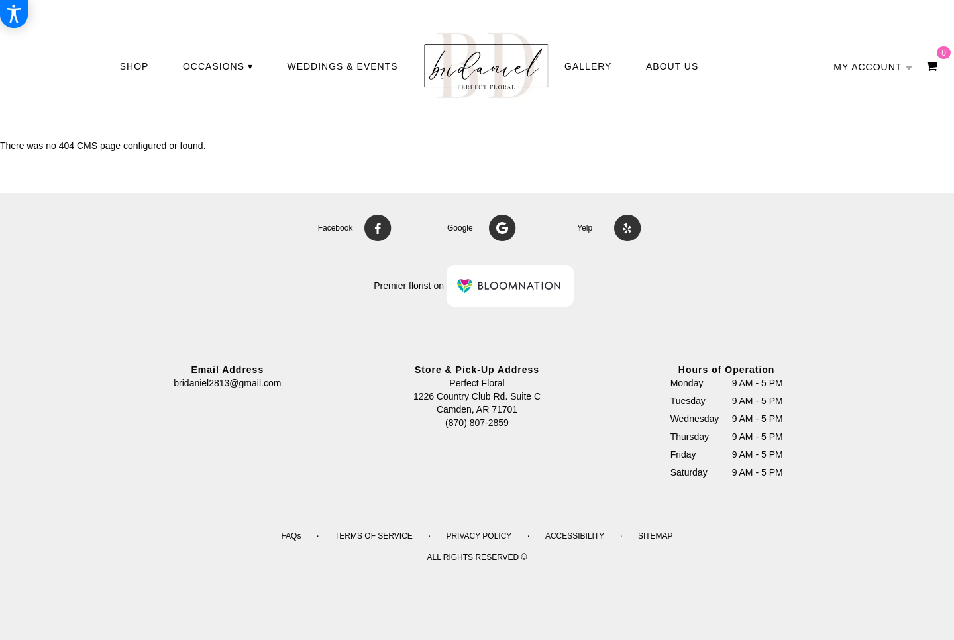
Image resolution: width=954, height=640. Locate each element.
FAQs (291, 536)
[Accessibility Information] (14, 14)
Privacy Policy (478, 536)
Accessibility (574, 536)
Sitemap (655, 536)
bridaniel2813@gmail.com (227, 383)
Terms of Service (374, 536)
